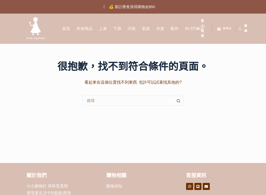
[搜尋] (243, 29)
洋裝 (132, 28)
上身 (103, 28)
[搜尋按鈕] (178, 101)
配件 (175, 28)
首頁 (66, 28)
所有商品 (84, 28)
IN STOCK (194, 28)
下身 (117, 28)
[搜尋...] (128, 101)
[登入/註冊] (202, 29)
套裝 (146, 28)
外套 (160, 28)
